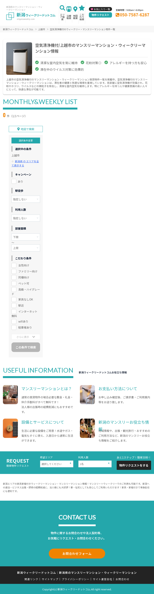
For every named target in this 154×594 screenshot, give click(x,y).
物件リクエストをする (133, 465)
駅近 (21, 305)
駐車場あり (25, 327)
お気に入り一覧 (102, 9)
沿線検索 (68, 17)
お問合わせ (123, 578)
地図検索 (75, 17)
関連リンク (31, 578)
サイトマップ (50, 578)
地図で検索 (27, 129)
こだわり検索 (82, 17)
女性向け (23, 265)
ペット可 (23, 283)
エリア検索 (62, 17)
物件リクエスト (100, 15)
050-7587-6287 (134, 15)
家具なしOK (25, 299)
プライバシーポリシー (75, 578)
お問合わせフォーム (77, 553)
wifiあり (23, 321)
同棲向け (23, 277)
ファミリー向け (27, 271)
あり (20, 181)
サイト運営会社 (102, 578)
